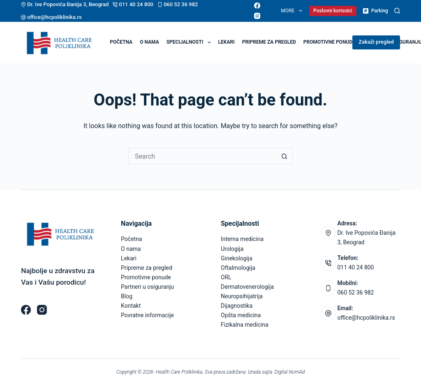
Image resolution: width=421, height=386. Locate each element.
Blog (126, 296)
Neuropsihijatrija (242, 296)
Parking (375, 11)
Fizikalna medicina (244, 324)
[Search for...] (202, 156)
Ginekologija (236, 258)
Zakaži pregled (376, 42)
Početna (121, 42)
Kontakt (131, 305)
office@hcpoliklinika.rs (54, 17)
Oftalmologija (238, 267)
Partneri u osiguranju (147, 286)
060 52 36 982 (181, 4)
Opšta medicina (241, 315)
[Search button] (284, 156)
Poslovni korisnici (332, 11)
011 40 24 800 (136, 4)
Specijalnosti (190, 42)
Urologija (232, 249)
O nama (149, 42)
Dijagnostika (236, 305)
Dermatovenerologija (247, 286)
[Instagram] (257, 16)
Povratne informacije (147, 315)
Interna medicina (242, 239)
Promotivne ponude (329, 42)
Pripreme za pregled (269, 42)
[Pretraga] (397, 11)
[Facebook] (257, 5)
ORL (226, 277)
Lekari (226, 42)
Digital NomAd (290, 372)
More (293, 11)
